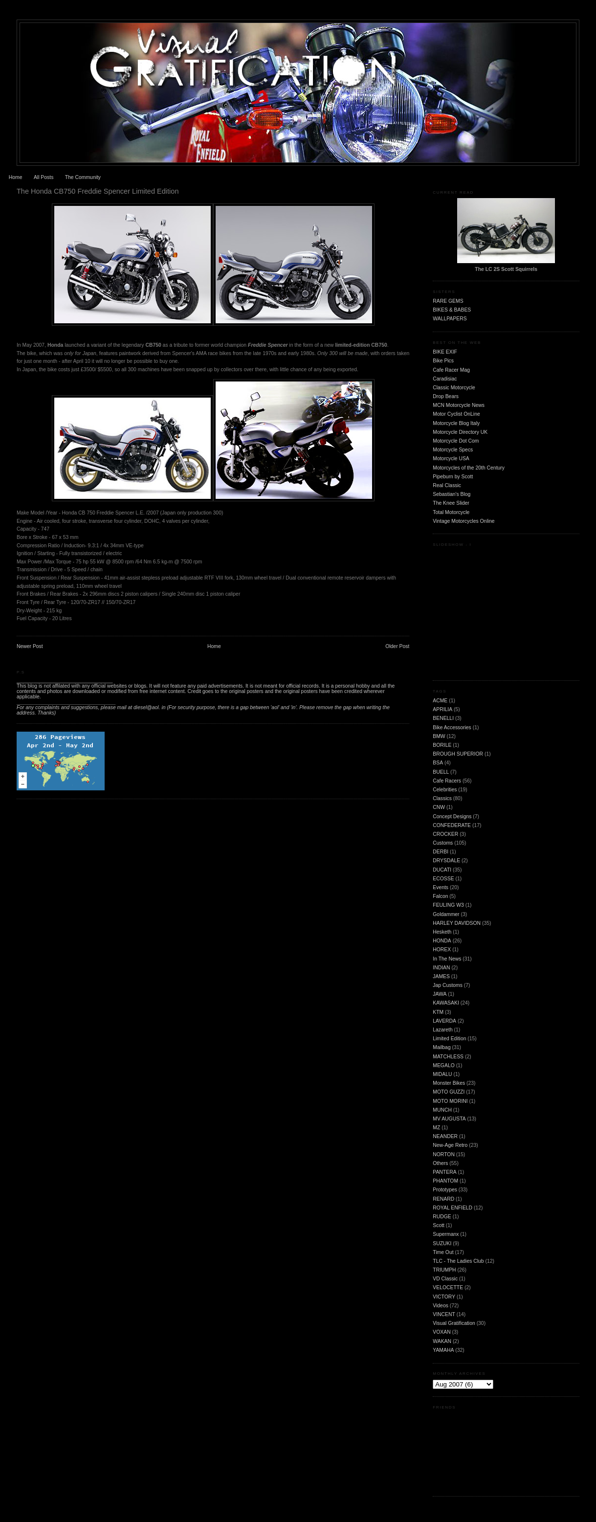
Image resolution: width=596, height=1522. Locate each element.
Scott (438, 1225)
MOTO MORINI (450, 1101)
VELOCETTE (448, 1287)
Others (440, 1163)
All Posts (43, 177)
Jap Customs (448, 985)
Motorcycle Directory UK (460, 432)
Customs (443, 843)
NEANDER (445, 1136)
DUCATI (442, 870)
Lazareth (442, 1029)
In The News (447, 959)
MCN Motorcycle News (459, 405)
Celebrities (445, 789)
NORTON (444, 1154)
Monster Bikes (449, 1083)
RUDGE (442, 1216)
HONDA (442, 940)
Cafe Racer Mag (451, 370)
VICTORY (444, 1296)
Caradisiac (445, 378)
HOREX (442, 949)
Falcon (440, 896)
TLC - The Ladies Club (458, 1261)
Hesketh (442, 932)
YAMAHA (443, 1350)
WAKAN (442, 1341)
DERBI (440, 851)
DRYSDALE (446, 860)
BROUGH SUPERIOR (458, 754)
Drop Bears (446, 396)
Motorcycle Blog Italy (456, 423)
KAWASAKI (446, 1003)
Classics (442, 798)
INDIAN (441, 967)
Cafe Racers (447, 780)
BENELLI (443, 718)
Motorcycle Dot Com (456, 441)
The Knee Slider (451, 503)
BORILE (442, 745)
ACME (440, 700)
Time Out (443, 1252)
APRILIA (442, 709)
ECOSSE (443, 878)
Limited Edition (449, 1038)
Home (15, 177)
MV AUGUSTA (449, 1118)
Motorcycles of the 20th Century (469, 467)
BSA (438, 762)
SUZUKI (442, 1243)
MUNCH (442, 1110)
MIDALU (442, 1074)
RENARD (443, 1199)
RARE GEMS (448, 301)
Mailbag (441, 1047)
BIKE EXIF (445, 352)
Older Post (397, 646)
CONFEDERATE (452, 825)
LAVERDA (444, 1021)
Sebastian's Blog (451, 494)
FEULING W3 (448, 905)
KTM (438, 1012)
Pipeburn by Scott (453, 476)
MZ (436, 1127)
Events (440, 887)
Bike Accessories (452, 727)
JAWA (439, 994)
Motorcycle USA (451, 458)
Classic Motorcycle (454, 387)
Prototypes (445, 1189)
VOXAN (441, 1332)
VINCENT (444, 1314)
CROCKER (445, 834)
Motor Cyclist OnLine (456, 414)
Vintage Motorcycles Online (463, 521)
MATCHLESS (448, 1056)
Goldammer (446, 914)
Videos (440, 1305)
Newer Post (30, 646)
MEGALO (443, 1065)
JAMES (441, 976)
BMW (439, 736)
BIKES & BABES (452, 310)
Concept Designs (452, 816)
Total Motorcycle (451, 512)
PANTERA (444, 1172)
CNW (439, 807)
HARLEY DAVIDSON (457, 923)
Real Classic (447, 485)
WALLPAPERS (449, 318)
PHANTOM (445, 1181)
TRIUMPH (444, 1270)
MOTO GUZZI (448, 1092)
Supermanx (446, 1234)
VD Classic (445, 1278)
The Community (83, 177)
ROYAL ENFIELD (452, 1207)
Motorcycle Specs (453, 449)
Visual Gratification (454, 1323)
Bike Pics (443, 360)
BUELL (441, 772)
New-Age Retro (450, 1145)
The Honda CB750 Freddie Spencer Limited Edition (98, 191)
